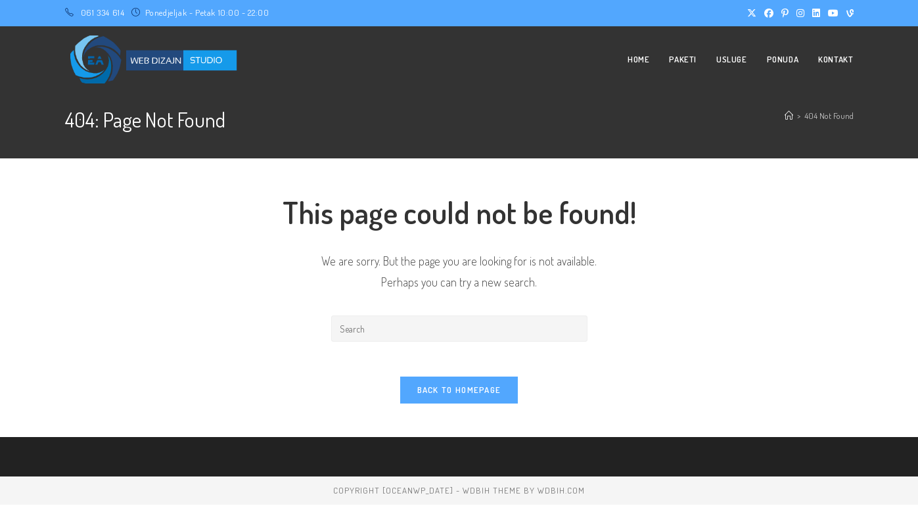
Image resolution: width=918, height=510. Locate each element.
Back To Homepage (459, 395)
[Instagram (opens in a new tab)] (800, 13)
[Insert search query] (459, 328)
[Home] (789, 115)
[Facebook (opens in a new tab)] (768, 13)
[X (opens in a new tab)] (751, 13)
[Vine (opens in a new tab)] (848, 13)
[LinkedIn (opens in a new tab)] (816, 13)
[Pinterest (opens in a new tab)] (784, 13)
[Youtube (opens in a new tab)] (833, 13)
